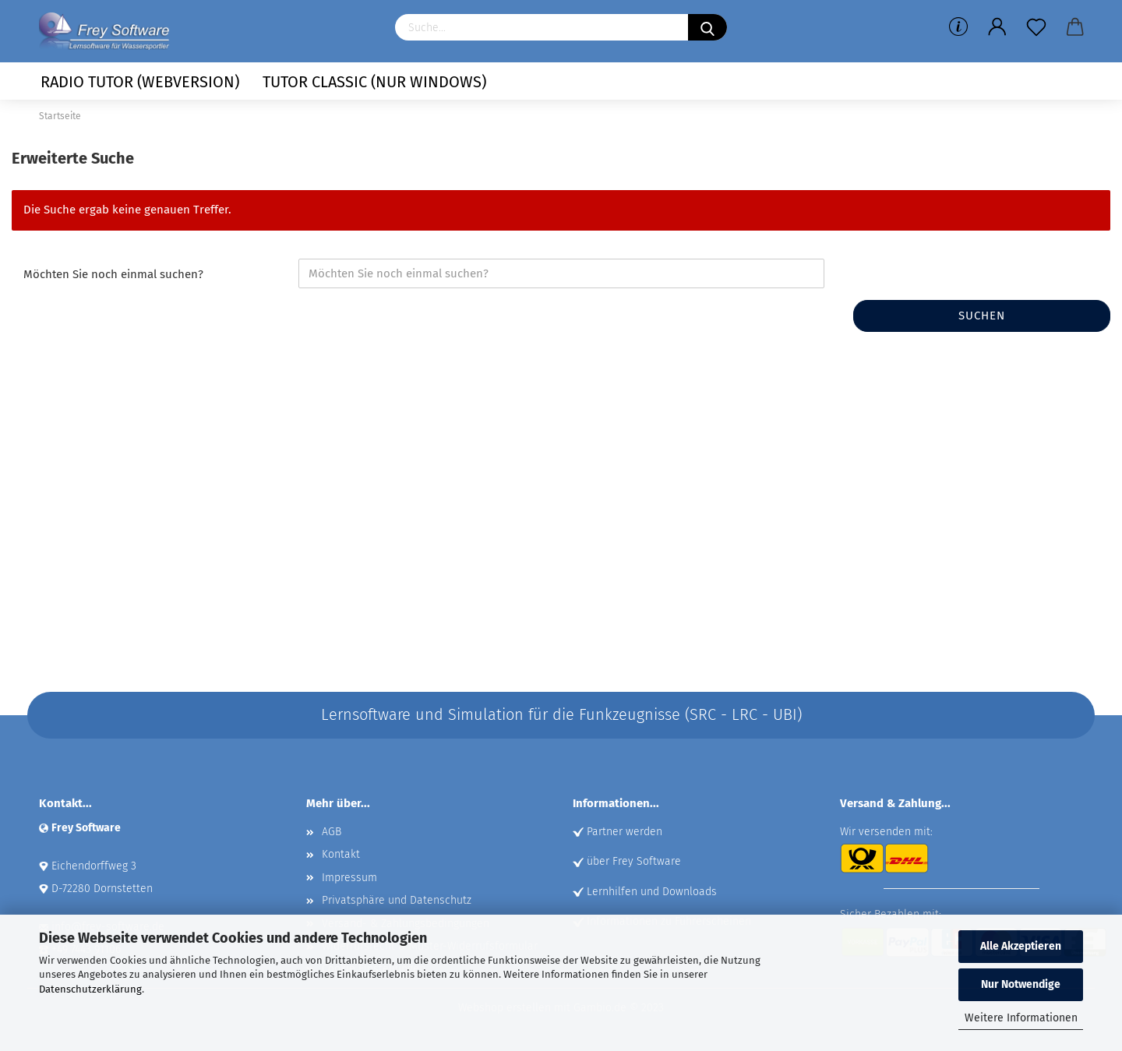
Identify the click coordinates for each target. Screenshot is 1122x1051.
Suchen (981, 316)
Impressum (349, 877)
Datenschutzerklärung (90, 989)
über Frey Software (634, 861)
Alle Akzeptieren (1020, 946)
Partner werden (624, 831)
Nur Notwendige (1020, 984)
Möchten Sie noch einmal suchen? (113, 274)
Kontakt (341, 854)
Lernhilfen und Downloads (652, 891)
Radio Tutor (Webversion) (140, 81)
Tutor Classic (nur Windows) (374, 81)
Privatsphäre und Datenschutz (396, 900)
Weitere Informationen (1021, 1018)
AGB (331, 831)
